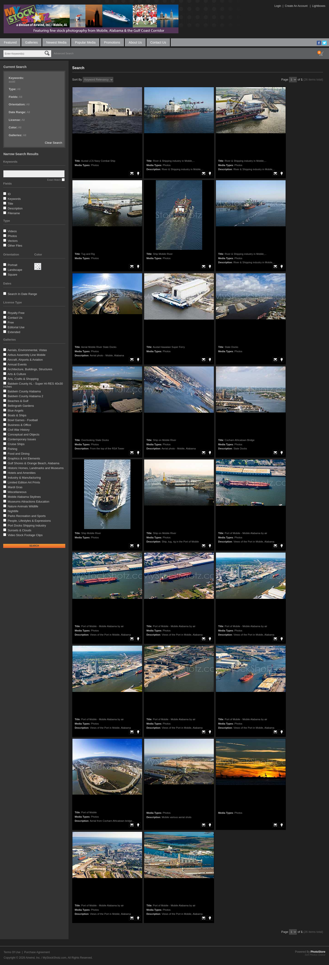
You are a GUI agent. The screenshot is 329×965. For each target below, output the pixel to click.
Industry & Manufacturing (24, 477)
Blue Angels (16, 410)
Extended (14, 332)
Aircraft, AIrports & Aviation (25, 359)
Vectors (13, 241)
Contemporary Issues (22, 439)
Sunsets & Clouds (19, 530)
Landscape (15, 269)
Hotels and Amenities (22, 473)
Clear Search (53, 142)
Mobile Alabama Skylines (24, 496)
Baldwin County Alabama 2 (25, 396)
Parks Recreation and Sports (27, 516)
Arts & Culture (17, 374)
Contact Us (158, 42)
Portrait (12, 265)
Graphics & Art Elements (24, 458)
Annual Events (17, 364)
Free (11, 322)
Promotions (112, 42)
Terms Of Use (12, 952)
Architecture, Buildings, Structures (30, 369)
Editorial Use (16, 327)
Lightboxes (318, 6)
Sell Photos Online (315, 954)
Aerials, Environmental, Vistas (27, 350)
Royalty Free (16, 313)
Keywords (14, 199)
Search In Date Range (22, 294)
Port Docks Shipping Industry (27, 525)
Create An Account (296, 6)
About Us (135, 42)
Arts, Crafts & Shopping (23, 379)
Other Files (15, 245)
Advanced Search (64, 53)
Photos (12, 236)
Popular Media (85, 42)
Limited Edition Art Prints (24, 482)
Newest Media (56, 42)
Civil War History (19, 429)
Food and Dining (18, 453)
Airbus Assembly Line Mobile (26, 355)
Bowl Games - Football (23, 420)
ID (9, 194)
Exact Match (54, 179)
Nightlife (13, 511)
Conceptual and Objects (24, 434)
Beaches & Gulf (18, 401)
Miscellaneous (17, 492)
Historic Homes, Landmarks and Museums (36, 468)
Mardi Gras (15, 487)
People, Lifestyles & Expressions (29, 520)
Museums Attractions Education (28, 501)
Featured (10, 42)
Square (12, 274)
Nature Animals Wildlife (23, 506)
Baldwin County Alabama (24, 391)
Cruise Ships (16, 444)
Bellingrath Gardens (21, 405)
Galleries (31, 42)
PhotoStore (317, 951)
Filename (14, 213)
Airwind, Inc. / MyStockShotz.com (46, 957)
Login (277, 6)
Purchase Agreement (37, 952)
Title (10, 203)
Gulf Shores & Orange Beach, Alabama (33, 463)
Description (15, 208)
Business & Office (19, 425)
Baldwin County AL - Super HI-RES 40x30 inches (33, 385)
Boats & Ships (17, 415)
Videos (12, 231)
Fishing (12, 449)
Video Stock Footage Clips (25, 535)
